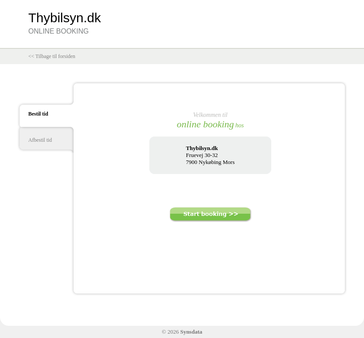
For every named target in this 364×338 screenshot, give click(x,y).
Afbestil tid (40, 140)
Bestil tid (38, 114)
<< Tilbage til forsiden (51, 56)
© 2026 (182, 331)
